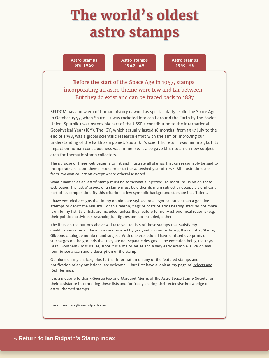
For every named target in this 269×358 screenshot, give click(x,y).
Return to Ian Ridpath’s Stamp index (66, 338)
